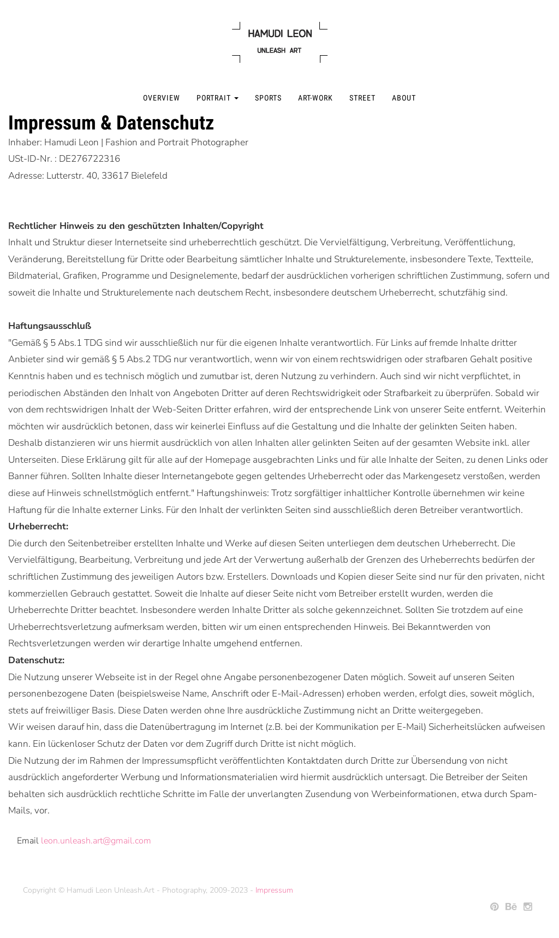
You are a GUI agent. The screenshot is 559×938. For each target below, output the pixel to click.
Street (362, 97)
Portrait (218, 97)
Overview (161, 97)
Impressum (274, 890)
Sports (268, 97)
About (404, 97)
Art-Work (315, 97)
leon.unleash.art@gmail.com (96, 841)
